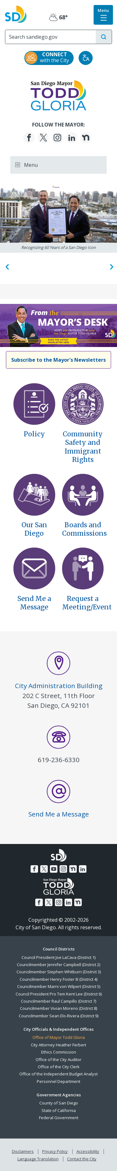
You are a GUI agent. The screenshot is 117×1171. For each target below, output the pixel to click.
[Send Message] (34, 567)
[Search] (50, 37)
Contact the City (81, 1159)
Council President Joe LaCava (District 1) (58, 957)
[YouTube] (53, 869)
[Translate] (86, 58)
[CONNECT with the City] (49, 58)
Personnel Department (58, 1081)
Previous (6, 266)
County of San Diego (58, 1103)
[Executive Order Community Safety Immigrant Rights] (83, 403)
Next (111, 266)
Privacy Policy (55, 1151)
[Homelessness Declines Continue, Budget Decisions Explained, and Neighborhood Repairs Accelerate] (58, 324)
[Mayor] (58, 94)
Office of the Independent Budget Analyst (58, 1074)
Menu (26, 164)
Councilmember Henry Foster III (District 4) (58, 979)
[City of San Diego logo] (16, 13)
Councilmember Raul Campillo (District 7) (58, 1001)
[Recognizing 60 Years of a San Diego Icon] (58, 213)
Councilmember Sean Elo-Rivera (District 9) (58, 1016)
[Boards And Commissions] (83, 494)
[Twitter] (43, 137)
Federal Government (58, 1117)
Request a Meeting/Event (87, 602)
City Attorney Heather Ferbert (58, 1045)
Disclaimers (23, 1151)
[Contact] (83, 567)
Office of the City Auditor (58, 1059)
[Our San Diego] (34, 494)
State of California (58, 1110)
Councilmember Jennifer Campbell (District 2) (58, 964)
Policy (34, 434)
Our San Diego (34, 529)
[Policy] (34, 403)
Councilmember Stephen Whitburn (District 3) (59, 972)
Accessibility (87, 1151)
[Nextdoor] (85, 137)
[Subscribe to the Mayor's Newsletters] (58, 360)
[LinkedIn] (71, 137)
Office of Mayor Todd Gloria (58, 1037)
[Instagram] (57, 137)
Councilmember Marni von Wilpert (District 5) (58, 986)
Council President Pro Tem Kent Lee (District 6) (59, 994)
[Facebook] (29, 137)
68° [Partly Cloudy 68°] (58, 17)
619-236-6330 (59, 759)
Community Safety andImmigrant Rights (83, 447)
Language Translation (38, 1159)
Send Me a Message (34, 602)
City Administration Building (58, 685)
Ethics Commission (58, 1052)
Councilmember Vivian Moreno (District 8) (58, 1008)
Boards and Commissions (84, 529)
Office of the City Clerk (59, 1066)
